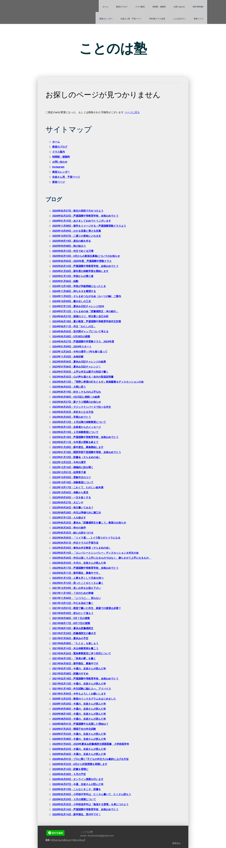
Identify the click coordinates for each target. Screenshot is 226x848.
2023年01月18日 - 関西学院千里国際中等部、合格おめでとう (86, 452)
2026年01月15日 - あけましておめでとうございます (81, 220)
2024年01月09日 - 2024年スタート (71, 346)
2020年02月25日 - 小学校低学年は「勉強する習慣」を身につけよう (90, 804)
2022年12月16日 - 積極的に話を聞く (72, 467)
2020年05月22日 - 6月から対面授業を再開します (79, 764)
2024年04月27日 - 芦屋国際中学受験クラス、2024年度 (83, 341)
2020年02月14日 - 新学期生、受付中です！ (76, 814)
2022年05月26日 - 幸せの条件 (69, 527)
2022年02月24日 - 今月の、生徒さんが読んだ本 (79, 562)
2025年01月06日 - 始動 (65, 281)
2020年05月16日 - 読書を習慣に (70, 769)
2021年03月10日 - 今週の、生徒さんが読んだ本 (79, 668)
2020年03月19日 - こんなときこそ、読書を (76, 789)
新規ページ (198, 19)
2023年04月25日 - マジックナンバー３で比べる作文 (81, 406)
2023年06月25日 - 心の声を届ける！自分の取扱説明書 (82, 376)
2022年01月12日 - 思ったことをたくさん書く (77, 583)
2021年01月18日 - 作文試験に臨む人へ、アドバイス (81, 688)
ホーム (105, 7)
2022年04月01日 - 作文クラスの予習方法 (75, 542)
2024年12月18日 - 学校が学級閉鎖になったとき (79, 286)
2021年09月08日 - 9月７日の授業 (71, 618)
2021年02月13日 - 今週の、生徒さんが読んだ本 (79, 683)
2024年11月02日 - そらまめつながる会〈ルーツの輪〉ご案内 (86, 296)
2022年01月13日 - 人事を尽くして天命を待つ (77, 577)
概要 (48, 840)
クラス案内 (140, 7)
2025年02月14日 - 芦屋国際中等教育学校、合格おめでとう (85, 266)
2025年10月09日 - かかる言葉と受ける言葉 (76, 230)
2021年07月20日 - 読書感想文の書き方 (74, 633)
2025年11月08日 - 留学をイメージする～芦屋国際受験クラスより (89, 225)
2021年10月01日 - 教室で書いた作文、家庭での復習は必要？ (86, 608)
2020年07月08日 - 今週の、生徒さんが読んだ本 (79, 738)
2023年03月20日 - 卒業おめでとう (71, 417)
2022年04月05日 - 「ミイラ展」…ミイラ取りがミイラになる (86, 537)
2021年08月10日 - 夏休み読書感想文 (72, 628)
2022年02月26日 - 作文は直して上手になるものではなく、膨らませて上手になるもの (101, 557)
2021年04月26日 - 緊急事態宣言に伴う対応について (81, 653)
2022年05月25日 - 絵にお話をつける (72, 532)
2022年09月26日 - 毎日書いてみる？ (72, 507)
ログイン (176, 843)
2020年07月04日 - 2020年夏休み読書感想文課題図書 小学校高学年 (90, 744)
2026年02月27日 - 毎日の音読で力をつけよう (77, 210)
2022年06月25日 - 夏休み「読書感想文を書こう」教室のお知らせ (89, 522)
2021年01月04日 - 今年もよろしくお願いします (79, 693)
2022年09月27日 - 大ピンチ (67, 502)
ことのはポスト (179, 19)
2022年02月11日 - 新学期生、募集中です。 (76, 572)
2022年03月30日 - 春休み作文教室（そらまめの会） (81, 547)
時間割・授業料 (159, 7)
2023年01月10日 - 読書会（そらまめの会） (76, 457)
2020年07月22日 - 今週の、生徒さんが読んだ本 (79, 733)
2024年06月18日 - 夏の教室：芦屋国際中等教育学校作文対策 (86, 321)
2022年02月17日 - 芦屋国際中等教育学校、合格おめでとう (85, 567)
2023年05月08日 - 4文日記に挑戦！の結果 (76, 396)
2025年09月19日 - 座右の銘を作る (71, 240)
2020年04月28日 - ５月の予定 (69, 774)
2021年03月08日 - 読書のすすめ (70, 673)
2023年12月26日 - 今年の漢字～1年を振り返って (79, 351)
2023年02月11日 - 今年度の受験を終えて (75, 442)
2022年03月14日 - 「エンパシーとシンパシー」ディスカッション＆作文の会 (95, 552)
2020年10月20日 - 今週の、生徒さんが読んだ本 (79, 703)
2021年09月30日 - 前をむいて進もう (72, 613)
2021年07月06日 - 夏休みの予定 (70, 638)
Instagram (198, 7)
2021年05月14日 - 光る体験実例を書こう (75, 648)
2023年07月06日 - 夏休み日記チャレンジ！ (76, 366)
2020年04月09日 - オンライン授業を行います (77, 779)
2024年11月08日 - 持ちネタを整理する (74, 291)
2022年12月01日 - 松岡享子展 (69, 472)
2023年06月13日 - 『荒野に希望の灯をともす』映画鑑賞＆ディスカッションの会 (98, 381)
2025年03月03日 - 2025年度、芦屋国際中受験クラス (82, 261)
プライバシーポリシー (61, 840)
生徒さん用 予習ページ (131, 19)
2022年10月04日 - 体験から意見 (70, 492)
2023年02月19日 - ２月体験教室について (75, 432)
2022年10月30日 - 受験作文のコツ (71, 477)
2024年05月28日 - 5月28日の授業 (71, 336)
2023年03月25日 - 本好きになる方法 (72, 411)
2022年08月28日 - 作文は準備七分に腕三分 (76, 512)
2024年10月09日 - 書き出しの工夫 (71, 301)
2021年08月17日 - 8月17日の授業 (71, 623)
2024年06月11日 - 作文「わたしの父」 (74, 326)
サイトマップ (79, 840)
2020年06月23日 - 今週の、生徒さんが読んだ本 (79, 749)
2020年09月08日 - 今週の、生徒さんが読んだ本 (79, 708)
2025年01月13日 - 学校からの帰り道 (72, 276)
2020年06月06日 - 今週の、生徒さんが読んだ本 (79, 754)
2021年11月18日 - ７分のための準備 (72, 593)
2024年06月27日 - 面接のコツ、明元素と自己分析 (80, 316)
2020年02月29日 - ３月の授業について (74, 799)
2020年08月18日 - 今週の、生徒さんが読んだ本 (79, 713)
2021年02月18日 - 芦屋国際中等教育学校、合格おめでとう (85, 678)
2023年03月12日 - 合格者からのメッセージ (76, 427)
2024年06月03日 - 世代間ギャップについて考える (80, 331)
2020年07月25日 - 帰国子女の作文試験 (74, 728)
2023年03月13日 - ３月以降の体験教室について (79, 422)
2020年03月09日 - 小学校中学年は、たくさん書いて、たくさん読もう (91, 794)
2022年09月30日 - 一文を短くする (71, 497)
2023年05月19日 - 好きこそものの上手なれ (76, 391)
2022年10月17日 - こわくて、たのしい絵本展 (77, 487)
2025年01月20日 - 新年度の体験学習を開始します (80, 271)
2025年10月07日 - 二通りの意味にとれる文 (76, 235)
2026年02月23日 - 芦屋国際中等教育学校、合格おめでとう (85, 215)
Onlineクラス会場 (157, 19)
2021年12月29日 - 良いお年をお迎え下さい (76, 588)
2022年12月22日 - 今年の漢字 (69, 462)
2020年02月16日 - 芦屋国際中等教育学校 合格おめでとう (85, 809)
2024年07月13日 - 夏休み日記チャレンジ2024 (78, 306)
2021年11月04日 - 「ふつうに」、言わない (76, 598)
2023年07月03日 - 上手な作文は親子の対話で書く (80, 371)
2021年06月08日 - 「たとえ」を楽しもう (75, 643)
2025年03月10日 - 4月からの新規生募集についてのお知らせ (86, 256)
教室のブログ (121, 7)
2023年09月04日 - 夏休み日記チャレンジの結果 (79, 361)
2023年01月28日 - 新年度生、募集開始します (77, 447)
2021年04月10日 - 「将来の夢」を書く (74, 658)
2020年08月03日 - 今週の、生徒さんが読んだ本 (79, 718)
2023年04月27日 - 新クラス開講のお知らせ (76, 401)
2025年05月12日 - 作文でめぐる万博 (72, 250)
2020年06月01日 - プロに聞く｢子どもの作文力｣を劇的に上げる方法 (90, 759)
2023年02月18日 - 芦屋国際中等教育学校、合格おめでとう (85, 437)
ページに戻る (132, 112)
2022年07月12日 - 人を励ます (69, 517)
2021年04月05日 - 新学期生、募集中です (75, 663)
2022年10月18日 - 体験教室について (72, 482)
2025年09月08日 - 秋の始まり (69, 245)
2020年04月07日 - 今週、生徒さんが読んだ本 (77, 784)
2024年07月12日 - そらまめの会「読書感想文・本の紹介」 (85, 311)
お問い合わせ (179, 7)
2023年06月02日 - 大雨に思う (69, 386)
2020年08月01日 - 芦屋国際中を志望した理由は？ (80, 723)
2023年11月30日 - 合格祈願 (67, 356)
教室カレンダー (106, 19)
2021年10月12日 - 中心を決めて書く (72, 603)
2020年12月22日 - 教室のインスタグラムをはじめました (84, 698)
